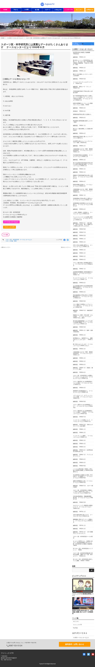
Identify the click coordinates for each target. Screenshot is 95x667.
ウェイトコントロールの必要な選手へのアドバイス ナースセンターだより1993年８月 (83, 218)
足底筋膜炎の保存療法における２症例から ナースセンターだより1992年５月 (83, 204)
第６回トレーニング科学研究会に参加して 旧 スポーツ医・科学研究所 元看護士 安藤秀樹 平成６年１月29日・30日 (83, 62)
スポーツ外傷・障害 (11, 241)
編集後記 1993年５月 (79, 172)
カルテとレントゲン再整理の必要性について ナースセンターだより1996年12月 (83, 507)
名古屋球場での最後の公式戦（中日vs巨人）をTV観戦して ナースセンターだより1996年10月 (83, 476)
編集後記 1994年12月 (79, 327)
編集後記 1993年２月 (79, 145)
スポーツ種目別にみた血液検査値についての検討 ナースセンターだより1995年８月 (83, 383)
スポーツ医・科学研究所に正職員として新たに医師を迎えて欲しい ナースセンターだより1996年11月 (83, 492)
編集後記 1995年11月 (79, 416)
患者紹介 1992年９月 (79, 111)
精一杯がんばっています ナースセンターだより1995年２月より (83, 344)
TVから (16, 10)
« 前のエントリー (5, 247)
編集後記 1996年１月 (79, 429)
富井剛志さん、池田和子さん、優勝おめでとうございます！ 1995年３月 (83, 339)
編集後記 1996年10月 (79, 465)
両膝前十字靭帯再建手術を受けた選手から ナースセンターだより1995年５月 (83, 177)
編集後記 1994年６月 (79, 259)
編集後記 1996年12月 (79, 502)
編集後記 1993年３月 (79, 159)
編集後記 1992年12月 (79, 78)
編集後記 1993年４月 (79, 169)
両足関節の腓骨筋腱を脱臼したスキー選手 (83, 121)
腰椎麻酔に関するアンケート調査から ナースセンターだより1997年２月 (83, 521)
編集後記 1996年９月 (79, 462)
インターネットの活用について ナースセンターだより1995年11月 (83, 420)
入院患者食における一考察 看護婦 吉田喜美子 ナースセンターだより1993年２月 (83, 150)
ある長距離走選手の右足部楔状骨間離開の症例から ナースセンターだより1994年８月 (83, 287)
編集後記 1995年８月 (79, 372)
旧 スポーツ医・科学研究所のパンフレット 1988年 (83, 549)
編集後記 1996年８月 (79, 459)
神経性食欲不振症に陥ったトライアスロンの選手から (83, 137)
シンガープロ (68, 10)
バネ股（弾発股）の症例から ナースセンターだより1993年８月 (83, 213)
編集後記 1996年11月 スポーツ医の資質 (83, 486)
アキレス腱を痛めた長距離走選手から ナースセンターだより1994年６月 (83, 264)
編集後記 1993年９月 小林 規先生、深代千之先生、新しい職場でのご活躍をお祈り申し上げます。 (83, 224)
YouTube (75, 628)
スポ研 (26, 9)
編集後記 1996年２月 (79, 432)
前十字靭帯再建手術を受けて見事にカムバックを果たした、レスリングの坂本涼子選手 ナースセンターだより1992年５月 (83, 98)
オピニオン (79, 10)
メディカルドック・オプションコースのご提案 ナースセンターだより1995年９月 (83, 397)
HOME (5, 10)
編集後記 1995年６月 (79, 364)
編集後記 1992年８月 (79, 117)
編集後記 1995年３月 (79, 348)
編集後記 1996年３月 (79, 440)
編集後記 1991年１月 (79, 525)
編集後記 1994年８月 (79, 282)
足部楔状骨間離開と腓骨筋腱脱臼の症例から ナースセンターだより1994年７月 (83, 273)
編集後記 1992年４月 (79, 57)
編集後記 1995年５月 (79, 361)
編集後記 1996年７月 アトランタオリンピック (83, 455)
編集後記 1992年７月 (79, 125)
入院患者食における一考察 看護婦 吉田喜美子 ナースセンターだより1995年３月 (83, 353)
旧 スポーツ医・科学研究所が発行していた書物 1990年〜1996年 (83, 560)
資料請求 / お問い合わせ (74, 644)
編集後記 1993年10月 (79, 229)
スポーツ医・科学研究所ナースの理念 (83, 537)
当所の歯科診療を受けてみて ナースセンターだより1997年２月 (83, 515)
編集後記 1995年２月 (79, 335)
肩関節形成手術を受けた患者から (82, 114)
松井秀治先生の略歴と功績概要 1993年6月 (82, 53)
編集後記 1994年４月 (79, 253)
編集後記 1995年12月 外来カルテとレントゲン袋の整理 (83, 425)
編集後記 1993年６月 (79, 181)
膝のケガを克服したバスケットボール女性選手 (83, 74)
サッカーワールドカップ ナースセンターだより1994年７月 (83, 278)
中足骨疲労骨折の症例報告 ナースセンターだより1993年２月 (83, 155)
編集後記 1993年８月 (79, 209)
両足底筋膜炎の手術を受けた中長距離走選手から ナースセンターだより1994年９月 (83, 296)
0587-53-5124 (15, 645)
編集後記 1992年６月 (79, 133)
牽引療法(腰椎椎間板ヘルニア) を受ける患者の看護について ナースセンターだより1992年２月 (83, 322)
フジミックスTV (9, 227)
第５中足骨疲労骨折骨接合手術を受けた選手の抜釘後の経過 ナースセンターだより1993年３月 (83, 164)
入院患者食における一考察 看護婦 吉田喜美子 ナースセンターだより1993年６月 (83, 191)
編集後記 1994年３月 (79, 249)
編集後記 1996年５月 (79, 446)
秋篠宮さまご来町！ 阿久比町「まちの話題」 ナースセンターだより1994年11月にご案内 (83, 316)
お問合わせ (89, 10)
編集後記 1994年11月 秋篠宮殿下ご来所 (83, 311)
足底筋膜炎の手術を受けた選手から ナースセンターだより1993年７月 (83, 199)
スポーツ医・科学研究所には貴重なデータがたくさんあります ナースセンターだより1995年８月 (53, 38)
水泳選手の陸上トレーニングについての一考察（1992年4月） (83, 141)
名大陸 (37, 10)
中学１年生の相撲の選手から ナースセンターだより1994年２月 (83, 245)
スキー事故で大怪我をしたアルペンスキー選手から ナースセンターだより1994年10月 (83, 306)
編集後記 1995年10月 (79, 401)
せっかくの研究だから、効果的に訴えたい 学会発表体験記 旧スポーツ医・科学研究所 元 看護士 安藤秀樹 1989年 (83, 543)
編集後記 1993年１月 (79, 71)
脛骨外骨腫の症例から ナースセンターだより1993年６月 (83, 185)
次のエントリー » (65, 247)
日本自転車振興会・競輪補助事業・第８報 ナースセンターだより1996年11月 (83, 498)
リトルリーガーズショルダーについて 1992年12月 (83, 82)
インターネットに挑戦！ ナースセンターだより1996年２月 (83, 436)
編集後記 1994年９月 (79, 292)
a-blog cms (58, 10)
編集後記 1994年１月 (79, 238)
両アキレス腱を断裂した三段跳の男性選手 (83, 129)
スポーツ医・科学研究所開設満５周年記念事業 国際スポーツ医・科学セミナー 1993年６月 (83, 554)
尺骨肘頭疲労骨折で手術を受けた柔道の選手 (83, 92)
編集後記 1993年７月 (79, 195)
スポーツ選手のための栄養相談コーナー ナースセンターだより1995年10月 (83, 406)
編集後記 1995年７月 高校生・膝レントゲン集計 (83, 368)
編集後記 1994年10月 (79, 301)
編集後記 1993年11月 (79, 232)
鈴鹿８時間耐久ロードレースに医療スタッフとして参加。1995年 (83, 104)
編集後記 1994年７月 (79, 268)
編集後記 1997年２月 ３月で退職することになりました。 (83, 532)
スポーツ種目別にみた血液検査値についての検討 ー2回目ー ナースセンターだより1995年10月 (83, 412)
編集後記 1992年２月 (79, 528)
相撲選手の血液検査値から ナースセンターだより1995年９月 (83, 391)
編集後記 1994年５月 (79, 256)
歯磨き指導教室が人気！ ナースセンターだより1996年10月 (83, 481)
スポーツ (47, 10)
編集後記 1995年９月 (79, 387)
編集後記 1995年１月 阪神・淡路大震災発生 (83, 331)
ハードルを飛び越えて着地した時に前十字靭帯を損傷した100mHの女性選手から (83, 470)
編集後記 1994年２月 (79, 242)
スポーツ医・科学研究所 (12, 239)
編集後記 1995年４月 (79, 358)
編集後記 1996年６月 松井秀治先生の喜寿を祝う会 (83, 450)
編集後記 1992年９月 (79, 108)
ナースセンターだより (11, 222)
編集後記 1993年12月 (79, 235)
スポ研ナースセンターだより (15, 38)
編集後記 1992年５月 (79, 67)
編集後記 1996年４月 (79, 443)
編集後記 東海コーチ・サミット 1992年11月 (83, 87)
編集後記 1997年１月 (79, 511)
